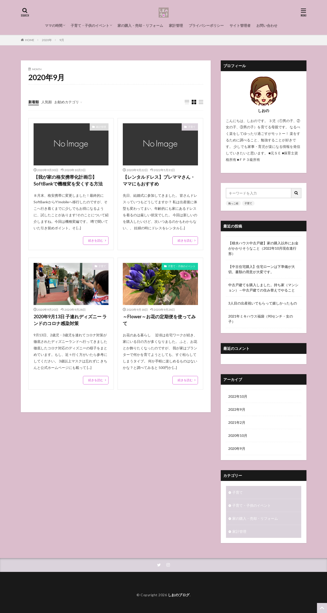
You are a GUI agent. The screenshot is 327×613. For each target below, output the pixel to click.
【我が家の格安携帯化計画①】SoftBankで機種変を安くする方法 (68, 180)
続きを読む (95, 240)
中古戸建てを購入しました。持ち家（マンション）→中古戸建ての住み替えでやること (263, 287)
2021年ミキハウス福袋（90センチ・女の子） (260, 319)
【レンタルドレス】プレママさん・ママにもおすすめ (159, 180)
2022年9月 (236, 409)
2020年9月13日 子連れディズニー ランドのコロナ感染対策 (70, 320)
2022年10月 (237, 396)
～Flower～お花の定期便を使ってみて (159, 320)
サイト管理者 (240, 25)
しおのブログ (179, 595)
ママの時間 (53, 25)
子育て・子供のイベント (90, 25)
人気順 (46, 102)
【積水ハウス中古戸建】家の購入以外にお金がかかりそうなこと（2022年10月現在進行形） (263, 248)
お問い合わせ (266, 25)
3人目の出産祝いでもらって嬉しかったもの (262, 303)
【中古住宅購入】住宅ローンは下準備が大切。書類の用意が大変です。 (261, 269)
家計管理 (176, 25)
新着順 (33, 102)
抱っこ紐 (233, 203)
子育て (191, 126)
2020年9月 (236, 448)
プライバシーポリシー (206, 25)
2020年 (47, 40)
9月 (61, 40)
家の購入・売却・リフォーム (140, 25)
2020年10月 (237, 435)
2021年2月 (236, 422)
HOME (29, 40)
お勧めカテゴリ (66, 102)
